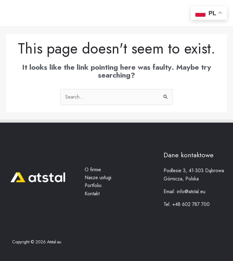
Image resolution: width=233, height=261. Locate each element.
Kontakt (92, 193)
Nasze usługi (98, 177)
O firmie (93, 169)
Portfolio (93, 185)
